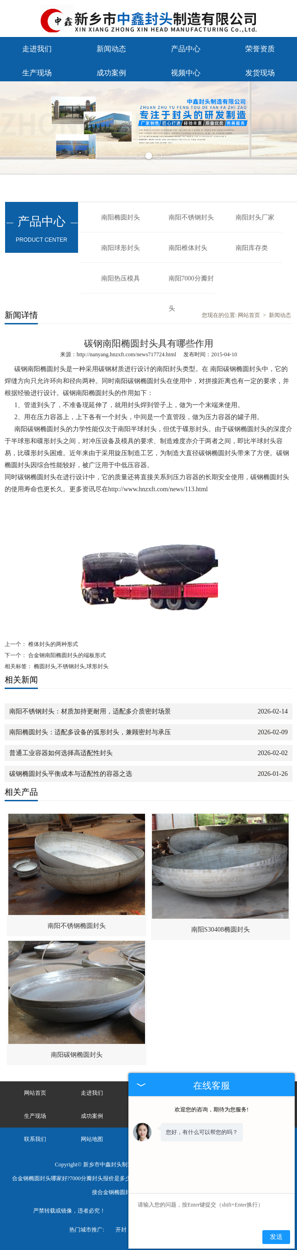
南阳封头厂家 (255, 217)
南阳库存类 (252, 247)
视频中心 (185, 73)
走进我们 (37, 49)
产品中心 (185, 49)
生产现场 (37, 73)
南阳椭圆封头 (120, 217)
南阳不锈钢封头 (191, 217)
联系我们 (35, 1139)
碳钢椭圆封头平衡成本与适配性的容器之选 (70, 773)
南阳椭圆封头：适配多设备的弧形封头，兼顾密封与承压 (90, 732)
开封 (121, 1229)
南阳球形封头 (120, 247)
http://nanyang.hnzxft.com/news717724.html (126, 354)
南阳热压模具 (120, 278)
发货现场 (260, 73)
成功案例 (111, 73)
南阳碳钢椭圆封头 (77, 1054)
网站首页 (249, 315)
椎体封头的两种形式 (52, 644)
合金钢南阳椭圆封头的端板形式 (66, 655)
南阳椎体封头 (188, 247)
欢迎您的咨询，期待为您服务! (212, 1109)
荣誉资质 (260, 49)
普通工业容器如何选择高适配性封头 (61, 753)
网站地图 (92, 1139)
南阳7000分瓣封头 (191, 284)
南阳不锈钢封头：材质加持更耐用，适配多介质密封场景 (90, 711)
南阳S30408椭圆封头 (220, 929)
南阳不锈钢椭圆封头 (77, 925)
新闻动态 (111, 49)
